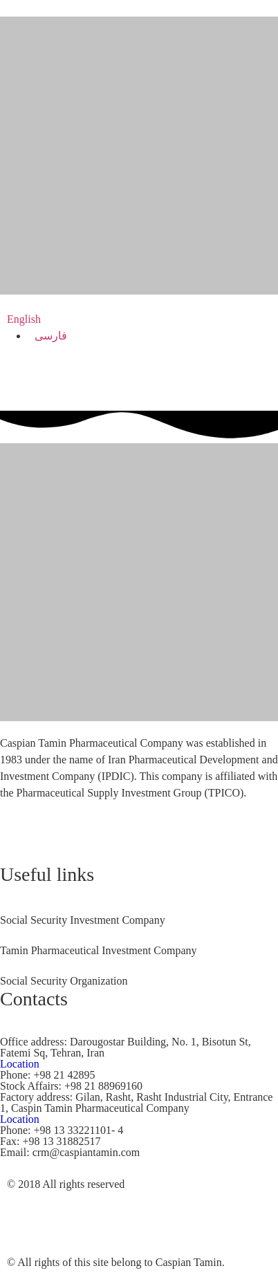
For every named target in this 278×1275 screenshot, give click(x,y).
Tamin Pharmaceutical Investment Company (98, 950)
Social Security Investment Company (82, 920)
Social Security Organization (64, 981)
